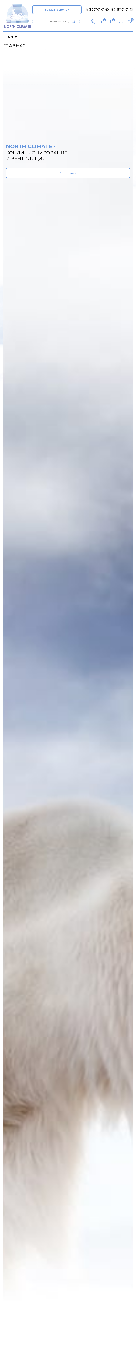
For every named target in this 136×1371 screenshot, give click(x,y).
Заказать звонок (57, 9)
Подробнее (68, 175)
